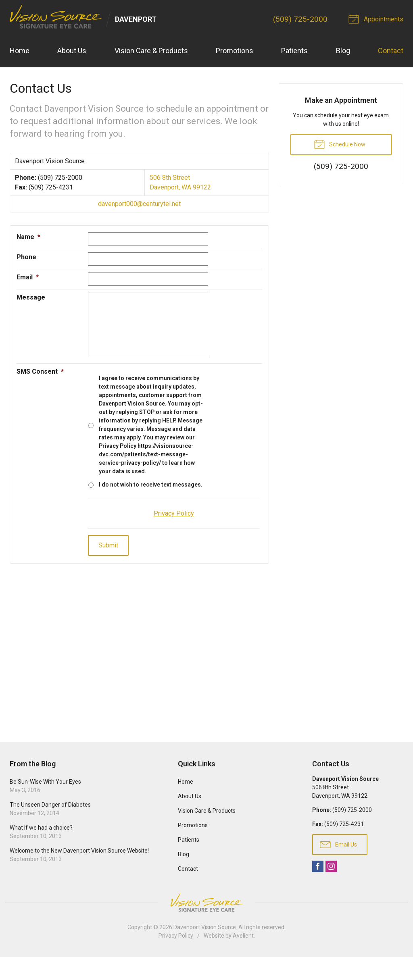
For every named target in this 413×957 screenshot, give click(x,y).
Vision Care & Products (151, 50)
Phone (26, 257)
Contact (390, 50)
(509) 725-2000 (300, 19)
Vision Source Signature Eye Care (206, 902)
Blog (343, 50)
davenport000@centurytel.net (139, 204)
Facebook (317, 866)
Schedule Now (339, 144)
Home (19, 50)
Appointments (377, 18)
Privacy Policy (176, 935)
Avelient (243, 935)
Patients (294, 50)
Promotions (234, 50)
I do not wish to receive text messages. (150, 484)
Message (31, 297)
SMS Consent (40, 371)
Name (28, 237)
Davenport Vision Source (204, 927)
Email (28, 277)
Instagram (331, 866)
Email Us (338, 844)
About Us (71, 50)
